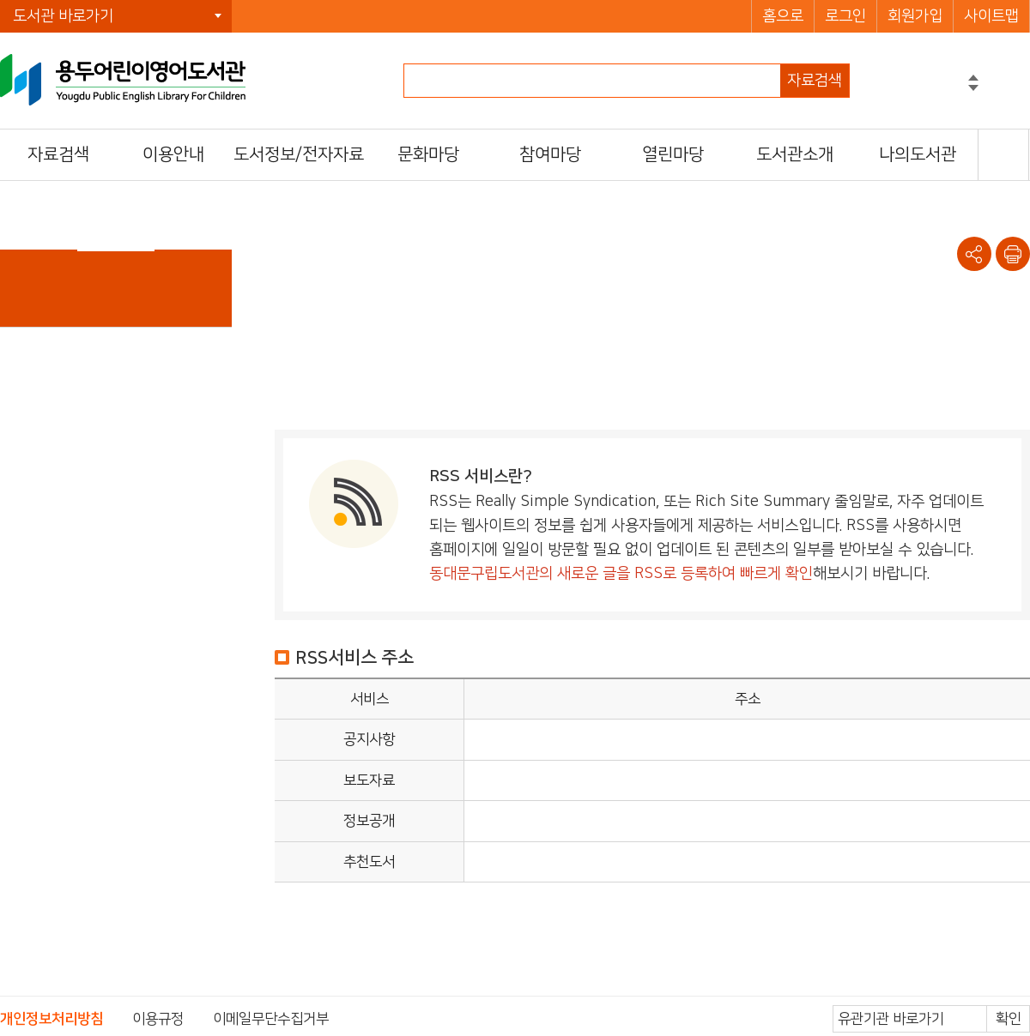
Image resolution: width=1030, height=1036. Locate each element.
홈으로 (782, 16)
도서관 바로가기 (63, 16)
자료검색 (814, 80)
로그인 (845, 16)
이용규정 (158, 1019)
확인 (1008, 1019)
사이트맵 (991, 16)
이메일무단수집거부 (271, 1019)
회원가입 (915, 16)
